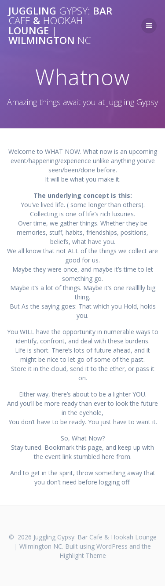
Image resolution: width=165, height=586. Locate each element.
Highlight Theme (82, 555)
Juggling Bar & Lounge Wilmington (60, 26)
